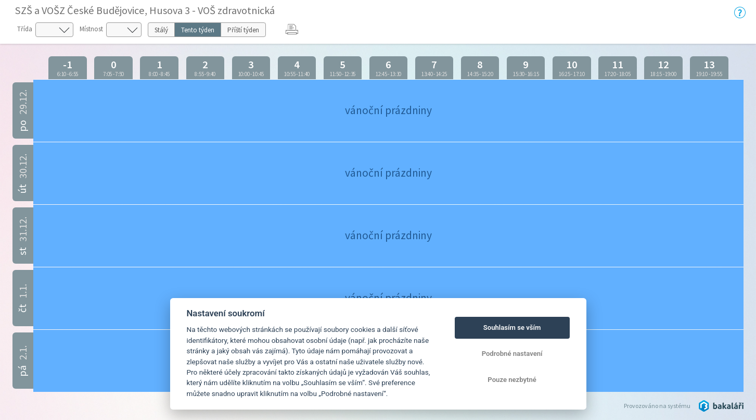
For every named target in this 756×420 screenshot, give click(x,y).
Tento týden (197, 30)
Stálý (161, 30)
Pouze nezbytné (512, 380)
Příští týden (243, 30)
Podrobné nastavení (512, 353)
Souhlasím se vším (512, 327)
